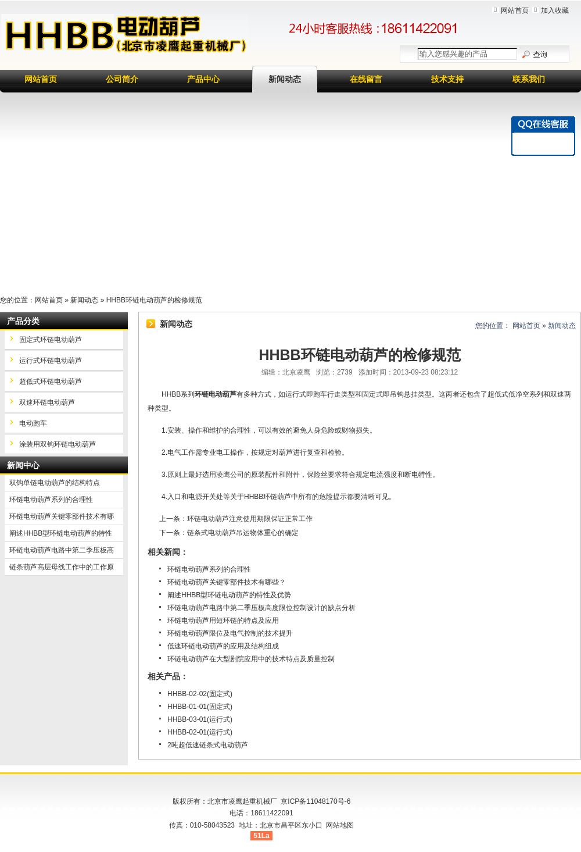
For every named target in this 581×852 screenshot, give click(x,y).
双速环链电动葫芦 (47, 402)
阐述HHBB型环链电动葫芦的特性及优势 (229, 595)
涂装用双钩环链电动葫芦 (57, 444)
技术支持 (447, 79)
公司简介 (122, 79)
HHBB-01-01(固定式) (199, 707)
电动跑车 (33, 423)
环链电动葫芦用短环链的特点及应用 (223, 620)
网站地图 (340, 825)
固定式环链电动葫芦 (50, 340)
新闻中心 (23, 465)
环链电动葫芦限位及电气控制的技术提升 (230, 633)
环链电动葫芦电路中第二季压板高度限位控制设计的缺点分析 (261, 608)
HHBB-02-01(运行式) (199, 732)
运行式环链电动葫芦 (50, 361)
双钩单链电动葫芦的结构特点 (54, 483)
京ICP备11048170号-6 (315, 801)
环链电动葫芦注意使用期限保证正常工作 (250, 519)
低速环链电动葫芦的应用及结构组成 (223, 646)
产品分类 (23, 321)
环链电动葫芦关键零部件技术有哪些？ (226, 582)
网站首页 (515, 10)
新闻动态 (284, 79)
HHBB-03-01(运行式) (199, 719)
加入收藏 (555, 10)
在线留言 (366, 79)
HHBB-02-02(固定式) (199, 694)
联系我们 (528, 79)
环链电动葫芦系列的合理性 (209, 569)
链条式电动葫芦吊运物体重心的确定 (243, 533)
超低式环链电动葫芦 (50, 381)
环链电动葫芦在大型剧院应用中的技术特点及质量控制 (251, 659)
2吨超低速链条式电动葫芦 (207, 745)
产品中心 (203, 79)
